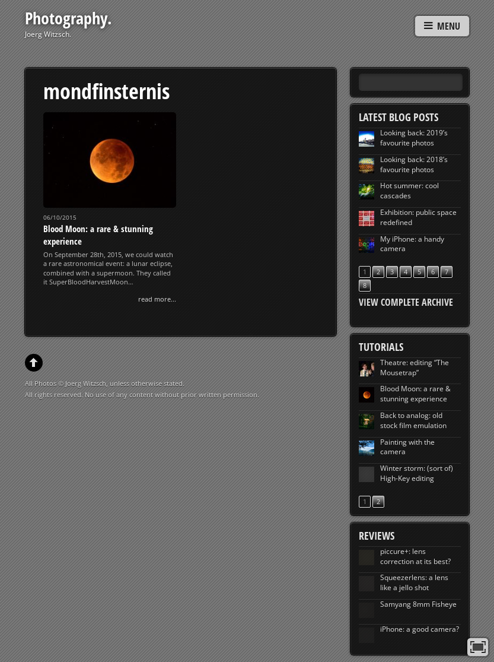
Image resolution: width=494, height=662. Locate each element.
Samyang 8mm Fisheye (418, 604)
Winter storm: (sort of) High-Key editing (416, 473)
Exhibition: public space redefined (418, 217)
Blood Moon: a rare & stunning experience (415, 394)
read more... (157, 298)
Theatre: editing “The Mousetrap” (414, 367)
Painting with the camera (407, 447)
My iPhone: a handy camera (412, 244)
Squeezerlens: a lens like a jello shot (414, 582)
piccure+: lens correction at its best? (415, 556)
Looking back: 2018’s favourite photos (414, 164)
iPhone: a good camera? (419, 629)
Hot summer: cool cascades (409, 190)
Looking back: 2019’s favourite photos (414, 138)
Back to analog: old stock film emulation (413, 420)
